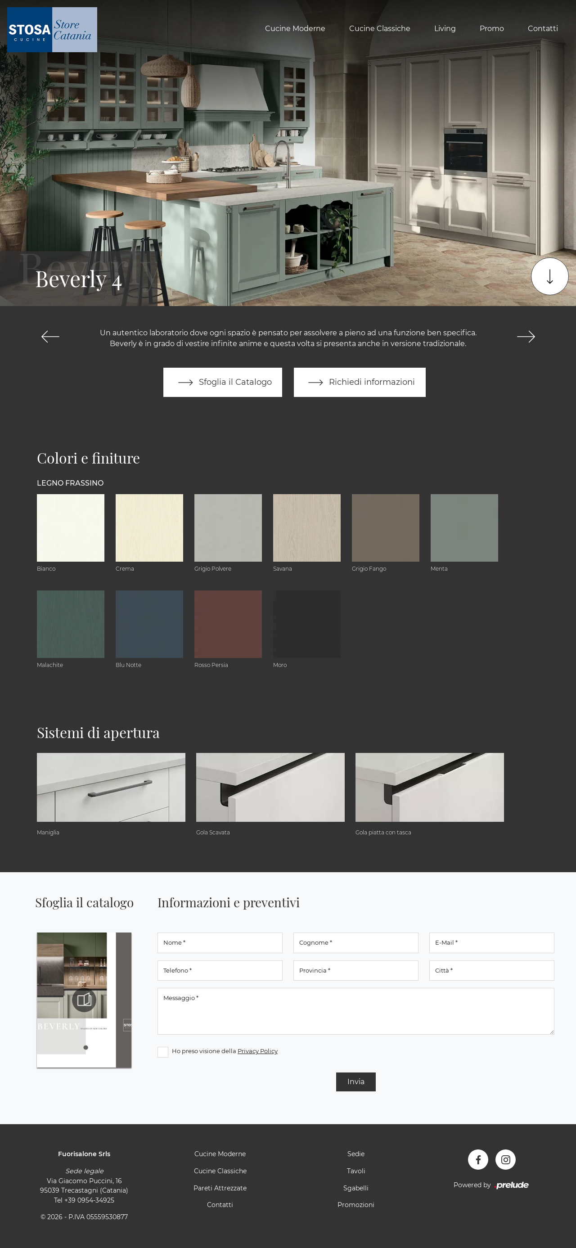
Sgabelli (356, 1188)
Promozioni (356, 1205)
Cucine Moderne (295, 28)
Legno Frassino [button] (70, 483)
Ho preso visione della (225, 1051)
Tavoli (356, 1171)
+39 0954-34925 (89, 1200)
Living (445, 28)
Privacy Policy (258, 1051)
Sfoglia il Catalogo (222, 382)
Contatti (543, 28)
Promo (492, 28)
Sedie (355, 1154)
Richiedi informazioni (360, 382)
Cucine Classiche (379, 28)
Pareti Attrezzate (220, 1188)
